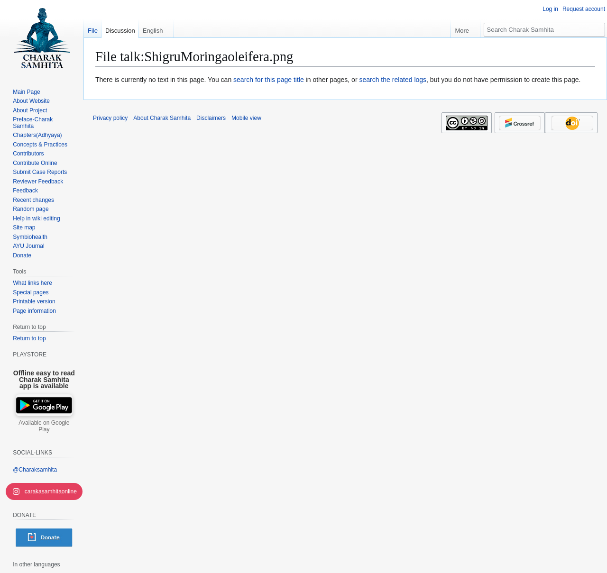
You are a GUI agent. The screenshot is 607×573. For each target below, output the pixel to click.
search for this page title (268, 79)
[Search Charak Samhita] (544, 29)
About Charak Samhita (162, 118)
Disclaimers (211, 118)
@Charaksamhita (35, 469)
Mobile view (246, 118)
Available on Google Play (43, 426)
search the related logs (392, 79)
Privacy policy (110, 118)
